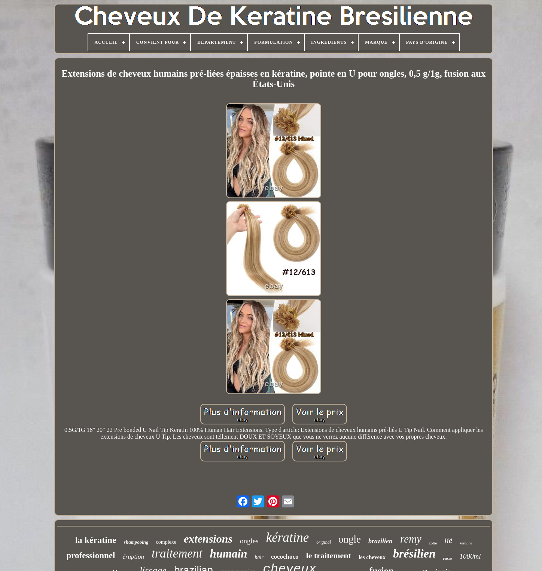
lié (448, 540)
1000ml (470, 556)
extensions (208, 538)
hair (259, 557)
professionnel (90, 555)
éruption (133, 556)
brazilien (380, 541)
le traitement (328, 555)
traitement (177, 553)
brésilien (414, 553)
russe (447, 558)
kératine (287, 537)
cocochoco (285, 556)
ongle (349, 539)
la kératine (95, 540)
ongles (249, 541)
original (323, 542)
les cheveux (372, 557)
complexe (166, 542)
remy (410, 539)
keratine (466, 543)
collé (433, 543)
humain (228, 553)
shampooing (136, 542)
